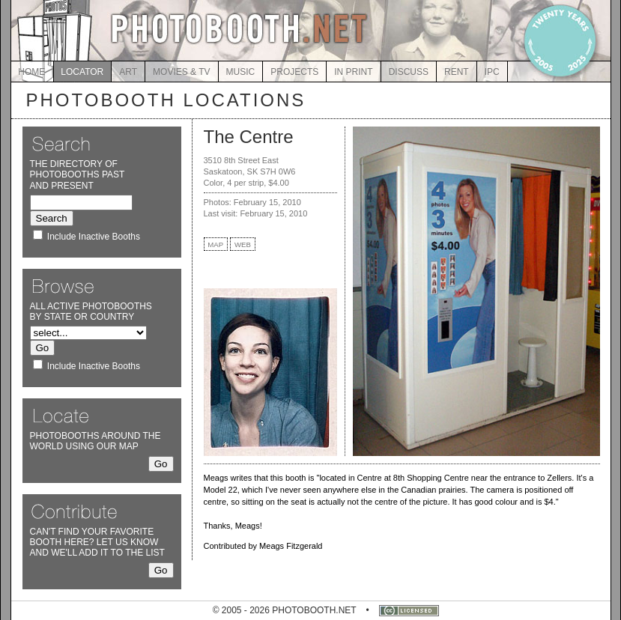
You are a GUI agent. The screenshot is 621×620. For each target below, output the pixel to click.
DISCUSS (408, 72)
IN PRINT (353, 72)
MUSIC (240, 72)
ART (128, 72)
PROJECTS (294, 72)
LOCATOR (82, 72)
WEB (242, 244)
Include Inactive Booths (93, 236)
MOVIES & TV (181, 72)
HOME (31, 72)
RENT (456, 72)
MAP (215, 244)
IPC (492, 72)
